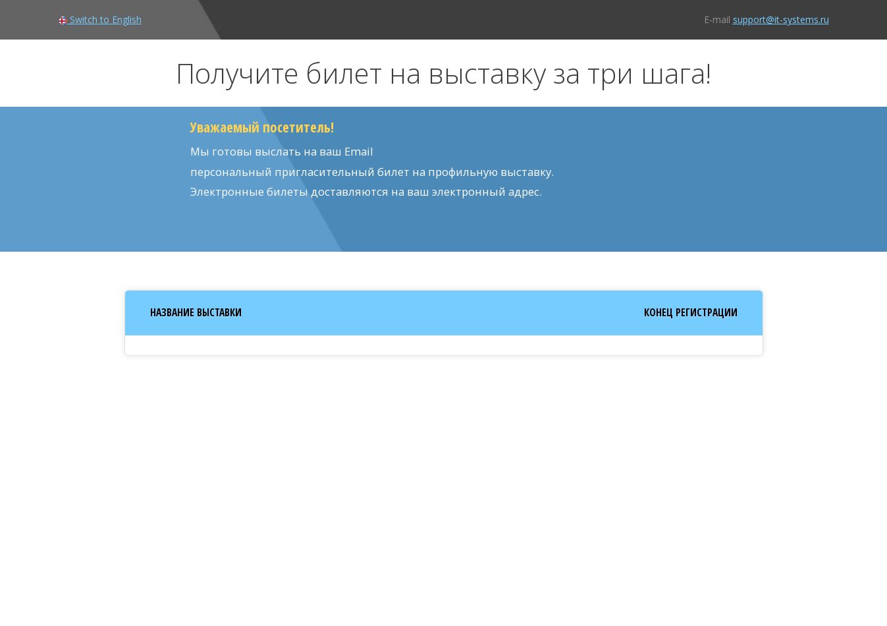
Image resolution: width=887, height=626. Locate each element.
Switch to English (100, 19)
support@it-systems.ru (781, 19)
